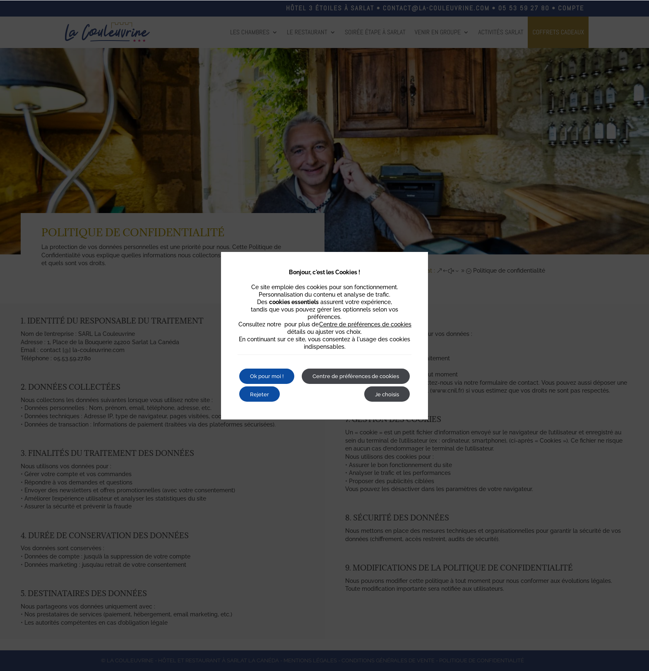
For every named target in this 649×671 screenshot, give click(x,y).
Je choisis (384, 404)
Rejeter (327, 366)
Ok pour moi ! (270, 366)
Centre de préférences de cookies (365, 313)
